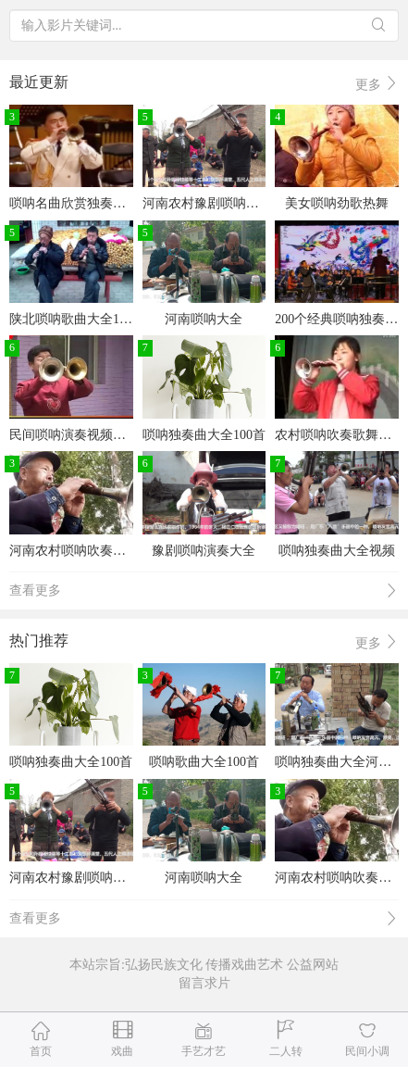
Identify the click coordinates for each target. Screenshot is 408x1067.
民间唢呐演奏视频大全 (74, 435)
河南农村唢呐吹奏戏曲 (74, 551)
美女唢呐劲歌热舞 (337, 203)
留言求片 (204, 983)
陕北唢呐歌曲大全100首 (77, 319)
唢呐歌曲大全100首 (204, 762)
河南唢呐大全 (203, 319)
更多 (377, 84)
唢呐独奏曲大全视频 (336, 551)
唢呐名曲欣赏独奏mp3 (72, 203)
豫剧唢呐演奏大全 (203, 551)
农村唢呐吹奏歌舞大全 (339, 435)
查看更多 (204, 592)
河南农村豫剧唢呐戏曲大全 (220, 203)
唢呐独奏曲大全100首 (204, 435)
